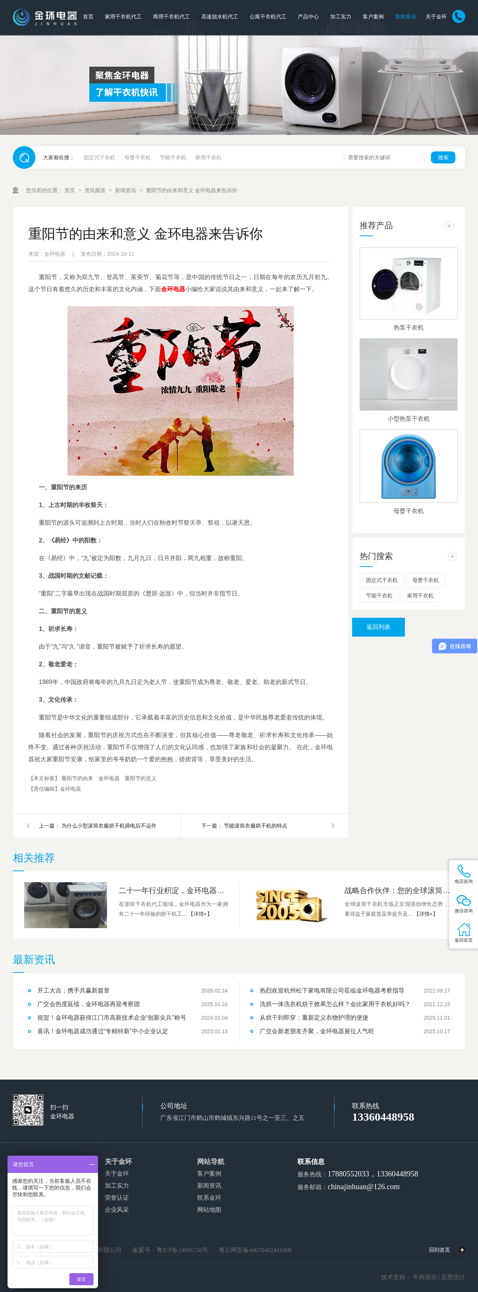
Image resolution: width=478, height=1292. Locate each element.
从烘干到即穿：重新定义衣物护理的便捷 (314, 1017)
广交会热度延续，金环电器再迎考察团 (88, 1004)
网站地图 (209, 1209)
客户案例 (373, 17)
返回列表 (378, 627)
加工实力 (340, 17)
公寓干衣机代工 (268, 17)
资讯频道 (95, 190)
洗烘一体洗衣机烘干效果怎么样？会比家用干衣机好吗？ (335, 1004)
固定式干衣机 (99, 157)
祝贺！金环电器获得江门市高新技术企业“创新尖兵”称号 (111, 1017)
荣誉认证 (117, 1197)
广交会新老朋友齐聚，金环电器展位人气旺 (317, 1031)
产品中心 (308, 17)
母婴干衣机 (137, 157)
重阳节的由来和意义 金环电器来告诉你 (191, 190)
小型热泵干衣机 (409, 418)
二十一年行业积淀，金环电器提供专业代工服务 (173, 890)
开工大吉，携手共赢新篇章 (73, 990)
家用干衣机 (208, 157)
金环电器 (109, 778)
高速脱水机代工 (219, 17)
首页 (88, 17)
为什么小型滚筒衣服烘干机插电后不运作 (108, 826)
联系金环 (209, 1197)
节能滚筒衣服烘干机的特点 (255, 826)
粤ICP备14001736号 (182, 1250)
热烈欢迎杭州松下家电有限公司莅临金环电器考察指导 (332, 990)
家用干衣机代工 (123, 17)
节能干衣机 (173, 157)
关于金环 (436, 17)
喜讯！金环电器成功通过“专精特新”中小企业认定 (102, 1031)
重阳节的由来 (78, 778)
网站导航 (210, 1161)
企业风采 (117, 1209)
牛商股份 (425, 1277)
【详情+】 (200, 914)
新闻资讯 (405, 17)
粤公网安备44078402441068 (255, 1250)
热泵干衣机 (409, 327)
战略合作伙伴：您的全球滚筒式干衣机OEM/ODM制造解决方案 (399, 890)
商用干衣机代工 (171, 17)
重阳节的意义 (140, 778)
